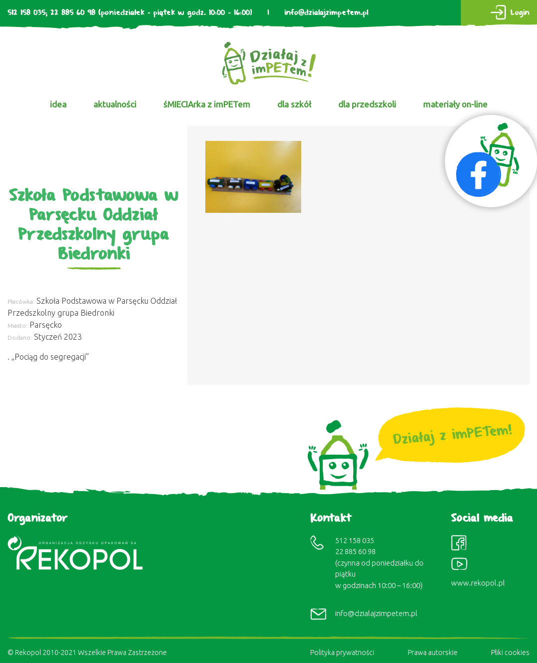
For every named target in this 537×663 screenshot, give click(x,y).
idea (58, 104)
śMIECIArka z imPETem (206, 104)
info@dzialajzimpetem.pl (326, 12)
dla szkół (294, 104)
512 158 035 (26, 12)
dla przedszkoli (367, 104)
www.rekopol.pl (478, 583)
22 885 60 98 (72, 12)
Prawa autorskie (433, 653)
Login (520, 12)
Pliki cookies (510, 653)
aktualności (114, 104)
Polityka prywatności (342, 653)
